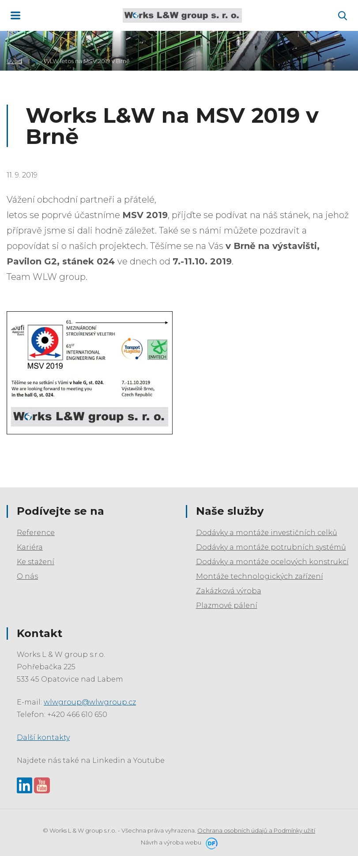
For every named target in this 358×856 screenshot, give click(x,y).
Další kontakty (43, 737)
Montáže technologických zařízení (259, 576)
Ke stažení (35, 562)
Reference (36, 532)
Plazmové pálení (226, 605)
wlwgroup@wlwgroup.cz (90, 702)
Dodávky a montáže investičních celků (266, 532)
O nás (27, 576)
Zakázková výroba (228, 591)
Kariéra (30, 547)
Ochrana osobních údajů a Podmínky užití (256, 830)
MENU (15, 15)
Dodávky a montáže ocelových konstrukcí (272, 562)
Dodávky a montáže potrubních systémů (271, 547)
